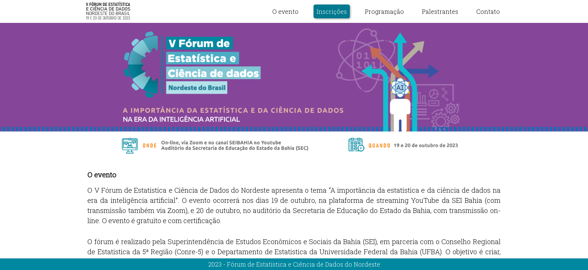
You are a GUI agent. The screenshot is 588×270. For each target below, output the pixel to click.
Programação (384, 11)
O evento (285, 11)
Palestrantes (440, 11)
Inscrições (331, 11)
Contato (488, 11)
